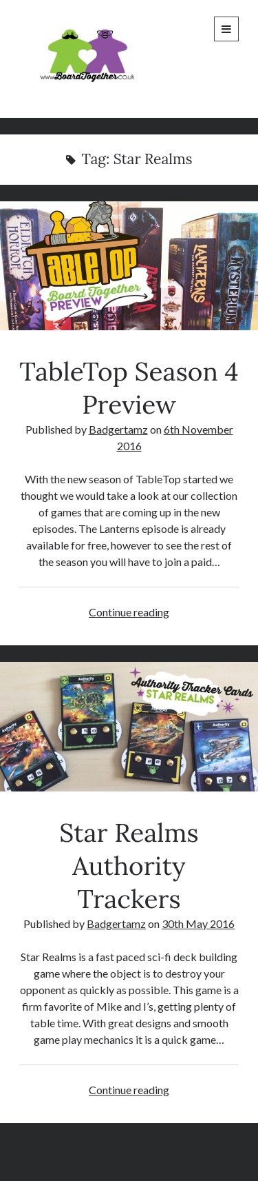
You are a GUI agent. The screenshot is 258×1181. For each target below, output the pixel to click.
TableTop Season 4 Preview (129, 266)
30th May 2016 (198, 923)
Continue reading (129, 611)
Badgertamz (118, 429)
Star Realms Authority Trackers (129, 726)
